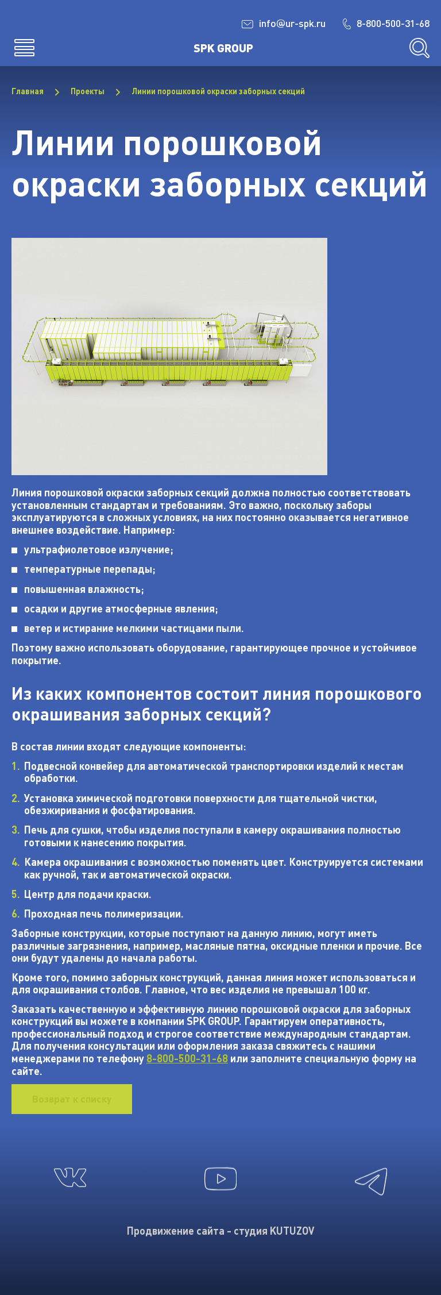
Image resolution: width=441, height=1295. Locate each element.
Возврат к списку (74, 1099)
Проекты (88, 92)
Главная (27, 92)
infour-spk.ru (277, 23)
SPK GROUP (223, 48)
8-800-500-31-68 (383, 23)
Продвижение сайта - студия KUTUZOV (220, 1230)
